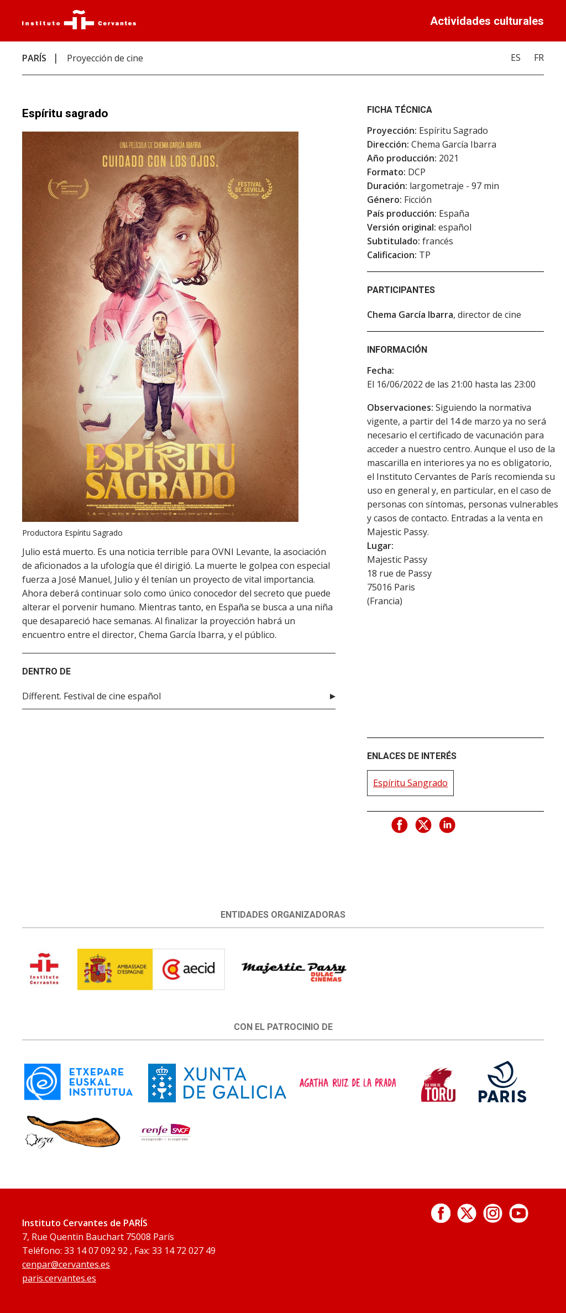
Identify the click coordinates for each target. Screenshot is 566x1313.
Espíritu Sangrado (410, 783)
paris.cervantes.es (59, 1278)
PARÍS (34, 58)
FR (539, 57)
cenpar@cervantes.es (66, 1264)
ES (516, 57)
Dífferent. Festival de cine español (91, 696)
